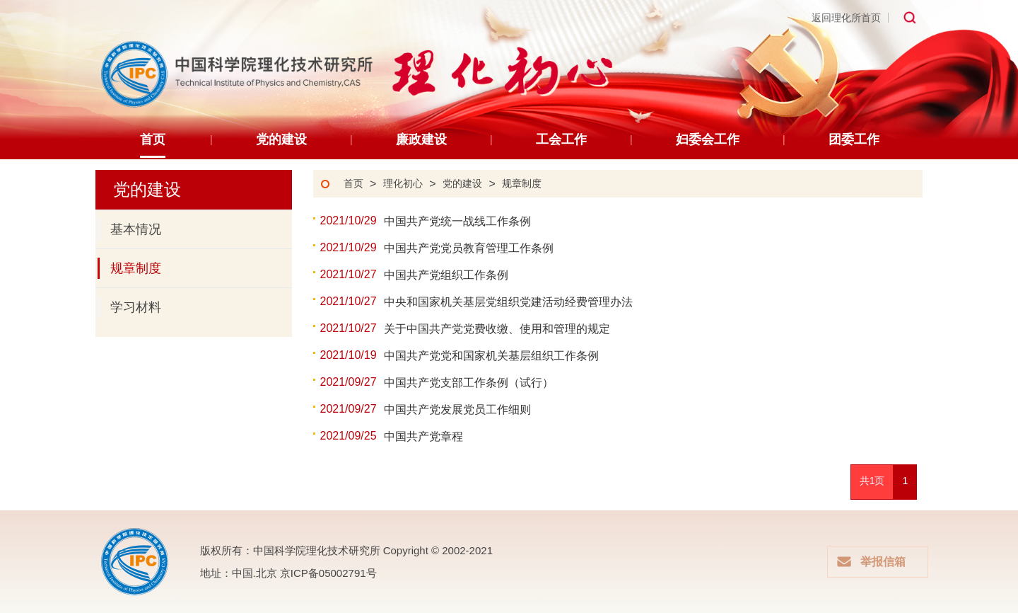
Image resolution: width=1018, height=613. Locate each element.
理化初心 (403, 183)
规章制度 (129, 268)
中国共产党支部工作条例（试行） (480, 383)
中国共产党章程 (423, 436)
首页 (353, 183)
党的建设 (462, 183)
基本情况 (129, 229)
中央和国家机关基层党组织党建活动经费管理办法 (508, 302)
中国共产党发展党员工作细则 (457, 409)
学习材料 (129, 307)
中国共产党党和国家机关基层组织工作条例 (491, 356)
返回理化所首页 (846, 17)
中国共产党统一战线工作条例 (457, 221)
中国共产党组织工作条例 (446, 275)
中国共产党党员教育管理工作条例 (469, 248)
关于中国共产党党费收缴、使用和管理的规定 (497, 329)
